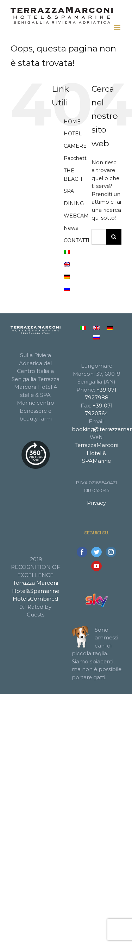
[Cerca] (113, 237)
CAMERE (75, 146)
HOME (72, 121)
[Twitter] (96, 552)
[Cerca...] (99, 237)
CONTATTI (76, 240)
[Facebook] (82, 552)
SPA (69, 191)
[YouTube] (96, 566)
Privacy (96, 502)
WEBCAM (76, 216)
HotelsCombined (35, 598)
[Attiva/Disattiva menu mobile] (117, 27)
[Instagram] (111, 552)
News (71, 228)
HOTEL (73, 133)
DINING (74, 203)
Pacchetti (76, 158)
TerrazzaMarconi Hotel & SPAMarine (96, 453)
